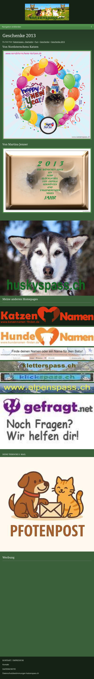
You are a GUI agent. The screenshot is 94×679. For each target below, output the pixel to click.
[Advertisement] (12, 570)
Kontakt (5, 664)
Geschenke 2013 (58, 42)
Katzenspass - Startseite (23, 42)
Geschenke (44, 42)
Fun (36, 42)
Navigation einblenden (11, 26)
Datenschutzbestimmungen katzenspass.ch (20, 673)
